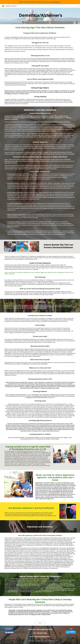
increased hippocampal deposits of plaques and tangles (50, 559)
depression (46, 548)
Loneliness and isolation (12, 548)
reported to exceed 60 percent (52, 538)
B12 (14, 293)
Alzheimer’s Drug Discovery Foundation (35, 364)
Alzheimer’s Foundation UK (53, 352)
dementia (33, 256)
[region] (40, 2)
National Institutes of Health (45, 372)
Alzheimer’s (8, 375)
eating (9, 93)
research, (48, 455)
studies (70, 352)
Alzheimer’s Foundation (22, 339)
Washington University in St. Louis (48, 70)
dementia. (55, 548)
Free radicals (38, 284)
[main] (40, 16)
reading (71, 604)
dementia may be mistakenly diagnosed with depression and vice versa (26, 567)
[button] (78, 5)
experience (8, 581)
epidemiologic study (66, 543)
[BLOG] (40, 623)
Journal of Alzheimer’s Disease (30, 329)
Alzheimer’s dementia (38, 280)
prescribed (64, 581)
